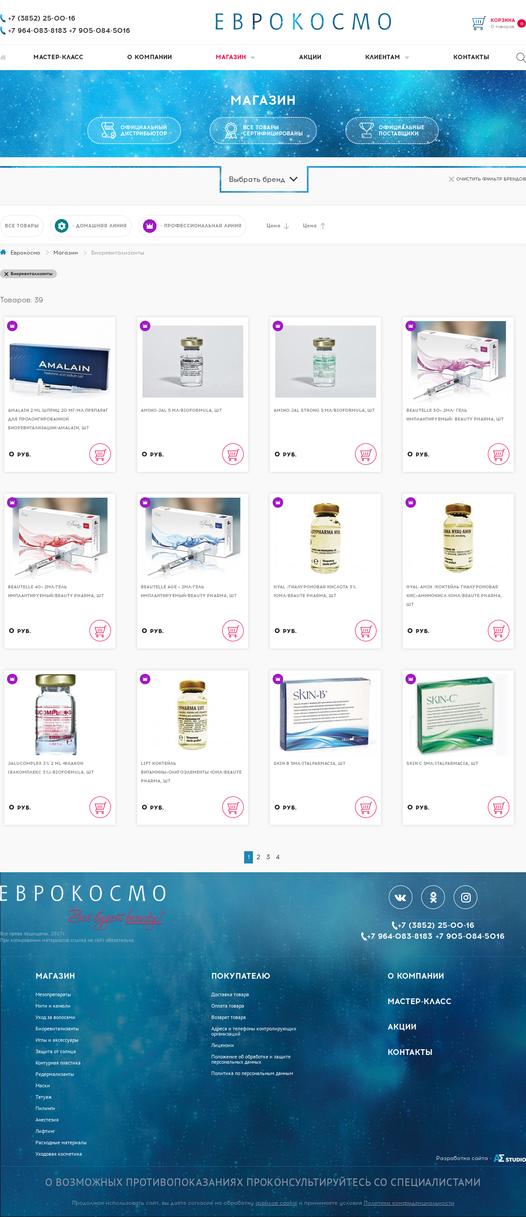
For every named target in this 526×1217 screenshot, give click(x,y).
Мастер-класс (58, 57)
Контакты (471, 57)
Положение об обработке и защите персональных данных (251, 1059)
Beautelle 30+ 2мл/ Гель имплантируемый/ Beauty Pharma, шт (455, 414)
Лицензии (222, 1045)
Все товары (22, 226)
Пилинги (45, 1108)
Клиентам (387, 57)
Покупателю (240, 976)
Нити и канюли (53, 1005)
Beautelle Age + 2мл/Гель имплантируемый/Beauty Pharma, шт (189, 591)
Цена (278, 226)
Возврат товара (228, 1017)
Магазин (235, 57)
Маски (43, 1085)
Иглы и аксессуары (57, 1040)
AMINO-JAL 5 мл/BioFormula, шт (181, 410)
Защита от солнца (56, 1051)
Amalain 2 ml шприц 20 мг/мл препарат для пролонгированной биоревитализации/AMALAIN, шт (58, 419)
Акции (310, 57)
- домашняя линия (91, 226)
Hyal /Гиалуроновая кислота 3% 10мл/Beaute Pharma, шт (315, 591)
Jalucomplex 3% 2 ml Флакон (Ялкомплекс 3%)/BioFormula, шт (51, 768)
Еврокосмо (25, 253)
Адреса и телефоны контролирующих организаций (253, 1031)
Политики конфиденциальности (409, 1203)
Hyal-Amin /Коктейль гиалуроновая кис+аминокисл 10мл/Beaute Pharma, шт (454, 595)
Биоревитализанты (57, 1028)
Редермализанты (55, 1074)
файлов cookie (276, 1203)
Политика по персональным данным (252, 1073)
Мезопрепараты (53, 994)
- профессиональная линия (192, 226)
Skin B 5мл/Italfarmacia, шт (309, 763)
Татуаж (44, 1097)
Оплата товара (227, 1005)
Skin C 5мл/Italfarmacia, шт (442, 763)
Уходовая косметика (59, 1154)
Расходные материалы (61, 1142)
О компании (149, 57)
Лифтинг (45, 1131)
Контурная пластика (58, 1062)
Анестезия (47, 1119)
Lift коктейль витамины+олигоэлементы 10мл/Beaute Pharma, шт (191, 772)
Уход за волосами (55, 1017)
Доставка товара (230, 994)
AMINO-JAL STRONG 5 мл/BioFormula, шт (324, 410)
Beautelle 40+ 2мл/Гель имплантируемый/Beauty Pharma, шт (56, 591)
